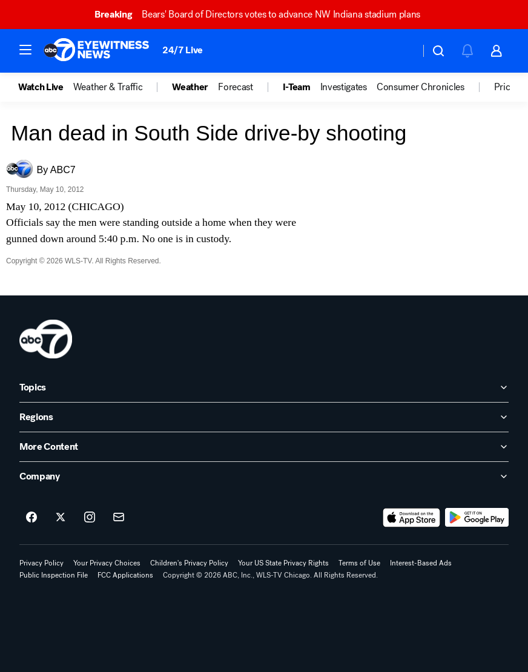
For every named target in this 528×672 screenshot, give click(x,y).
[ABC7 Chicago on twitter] (60, 518)
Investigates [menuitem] (343, 87)
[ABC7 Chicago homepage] (96, 51)
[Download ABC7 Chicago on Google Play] (477, 517)
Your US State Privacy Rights (283, 563)
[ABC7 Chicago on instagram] (90, 518)
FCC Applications (125, 575)
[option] (45, 87)
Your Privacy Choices (106, 563)
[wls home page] (45, 339)
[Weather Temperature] (401, 51)
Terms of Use (359, 563)
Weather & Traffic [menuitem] (108, 87)
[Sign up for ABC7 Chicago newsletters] (119, 518)
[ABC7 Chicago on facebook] (31, 518)
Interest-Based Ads (421, 563)
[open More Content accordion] (264, 447)
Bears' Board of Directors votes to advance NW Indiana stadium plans (262, 14)
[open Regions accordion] (264, 417)
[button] (25, 50)
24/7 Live (182, 50)
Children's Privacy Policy (189, 563)
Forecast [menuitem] (235, 87)
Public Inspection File (53, 575)
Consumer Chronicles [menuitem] (420, 87)
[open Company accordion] (264, 476)
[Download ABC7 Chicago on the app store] (412, 517)
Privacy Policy (41, 563)
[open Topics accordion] (264, 387)
